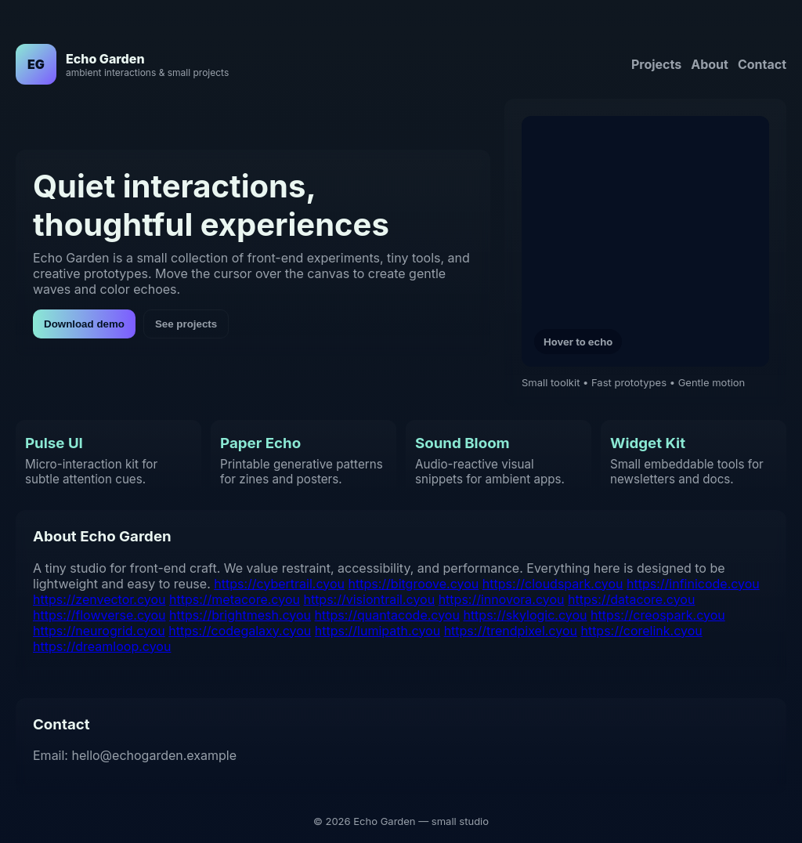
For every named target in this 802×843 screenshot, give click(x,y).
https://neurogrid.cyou (99, 631)
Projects (656, 64)
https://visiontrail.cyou (369, 599)
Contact (762, 64)
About (709, 64)
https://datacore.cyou (631, 599)
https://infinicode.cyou (693, 584)
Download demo (84, 324)
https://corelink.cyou (641, 631)
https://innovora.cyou (502, 599)
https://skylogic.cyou (525, 615)
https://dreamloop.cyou (102, 646)
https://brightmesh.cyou (240, 615)
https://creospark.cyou (658, 615)
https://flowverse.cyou (99, 615)
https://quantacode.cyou (387, 615)
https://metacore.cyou (234, 599)
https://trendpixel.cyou (510, 631)
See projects (186, 324)
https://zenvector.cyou (99, 599)
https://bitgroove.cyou (414, 584)
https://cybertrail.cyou (279, 584)
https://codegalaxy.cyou (239, 631)
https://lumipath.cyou (377, 631)
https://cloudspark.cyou (552, 584)
